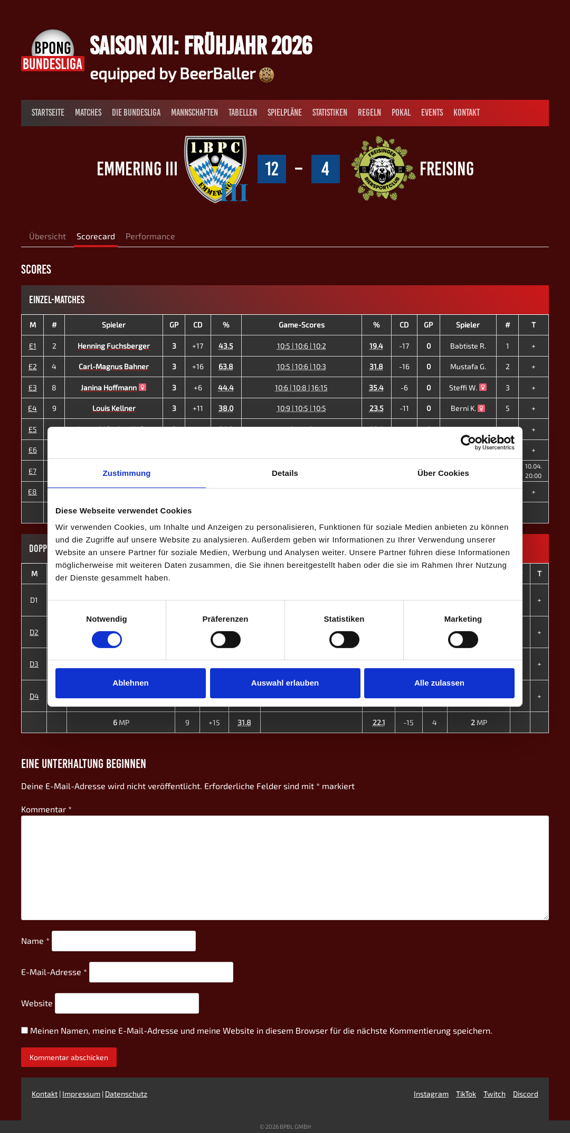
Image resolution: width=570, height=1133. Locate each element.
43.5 (225, 345)
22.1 (379, 722)
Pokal (401, 112)
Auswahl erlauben (285, 682)
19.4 (376, 345)
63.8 (225, 366)
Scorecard (96, 236)
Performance (150, 236)
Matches (88, 112)
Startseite (48, 112)
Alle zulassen (439, 682)
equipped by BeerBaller (182, 72)
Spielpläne (285, 112)
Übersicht (47, 236)
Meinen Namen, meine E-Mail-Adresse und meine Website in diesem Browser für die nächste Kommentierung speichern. (261, 1030)
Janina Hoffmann (113, 387)
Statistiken (329, 112)
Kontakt (466, 112)
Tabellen (243, 112)
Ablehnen (130, 682)
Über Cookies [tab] (443, 472)
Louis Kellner (114, 408)
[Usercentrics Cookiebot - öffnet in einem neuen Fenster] (468, 442)
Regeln (369, 112)
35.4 (376, 387)
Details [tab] (285, 472)
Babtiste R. (468, 345)
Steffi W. (468, 387)
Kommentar (46, 809)
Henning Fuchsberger (114, 345)
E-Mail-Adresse (54, 972)
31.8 (376, 366)
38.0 (225, 408)
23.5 (376, 408)
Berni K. (468, 408)
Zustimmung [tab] (127, 472)
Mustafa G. (468, 366)
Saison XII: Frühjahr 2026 (201, 45)
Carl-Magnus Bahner (114, 366)
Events (432, 112)
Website (37, 1003)
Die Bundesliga (136, 112)
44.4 (226, 387)
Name (35, 940)
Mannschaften (194, 112)
